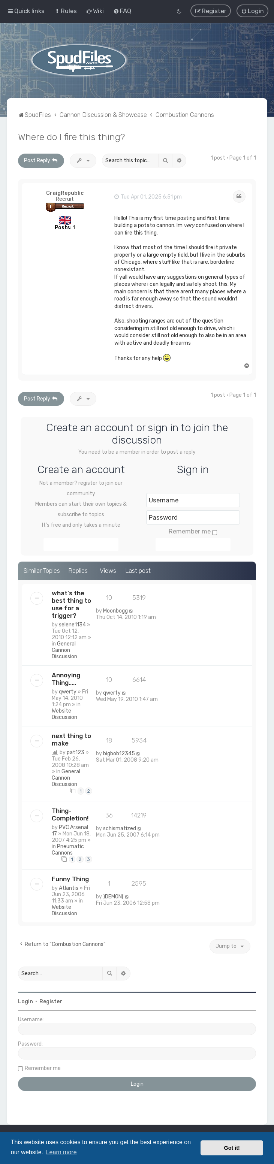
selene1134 (72, 625)
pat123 (75, 752)
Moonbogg (115, 611)
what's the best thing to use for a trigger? (71, 604)
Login (25, 1001)
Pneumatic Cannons (68, 849)
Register (50, 1001)
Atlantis (68, 888)
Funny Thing (70, 879)
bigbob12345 (119, 753)
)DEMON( (113, 897)
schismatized (119, 828)
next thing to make (71, 739)
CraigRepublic (65, 193)
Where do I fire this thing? (71, 136)
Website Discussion (64, 714)
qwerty (67, 692)
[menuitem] (65, 10)
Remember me (193, 531)
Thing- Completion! (70, 814)
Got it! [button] (232, 1148)
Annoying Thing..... (66, 678)
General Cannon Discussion (64, 650)
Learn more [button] (61, 1152)
